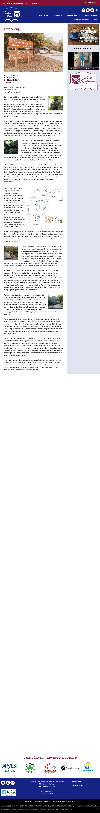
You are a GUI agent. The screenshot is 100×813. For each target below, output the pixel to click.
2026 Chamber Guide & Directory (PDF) (15, 3)
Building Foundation (81, 20)
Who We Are (44, 15)
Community (58, 15)
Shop (95, 20)
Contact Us (35, 3)
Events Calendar (90, 15)
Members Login (90, 2)
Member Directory (74, 15)
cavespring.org (9, 82)
